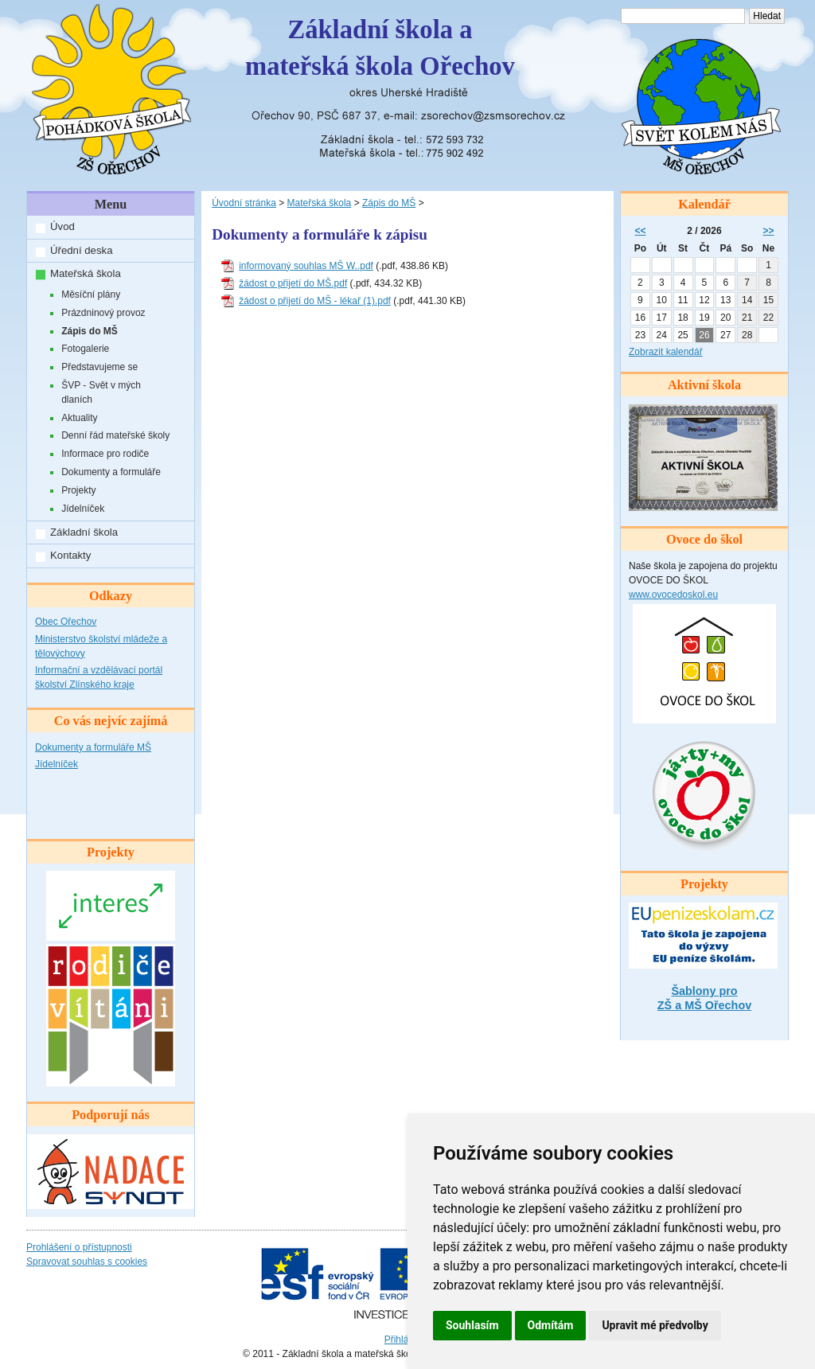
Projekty (78, 490)
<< (639, 230)
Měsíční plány (90, 294)
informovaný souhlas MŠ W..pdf (306, 265)
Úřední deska (81, 250)
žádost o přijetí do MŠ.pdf (293, 283)
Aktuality (79, 417)
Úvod (62, 226)
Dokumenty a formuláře (111, 472)
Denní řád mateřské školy (115, 435)
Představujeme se (99, 366)
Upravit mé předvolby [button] (655, 1325)
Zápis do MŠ (89, 331)
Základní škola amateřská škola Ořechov (380, 47)
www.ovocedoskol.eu (673, 594)
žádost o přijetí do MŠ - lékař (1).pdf (315, 300)
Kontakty (70, 555)
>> (768, 230)
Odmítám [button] (551, 1325)
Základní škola (84, 532)
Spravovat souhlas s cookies (86, 1261)
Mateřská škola (85, 273)
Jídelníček (82, 508)
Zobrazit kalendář (666, 351)
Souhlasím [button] (472, 1325)
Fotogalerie (85, 348)
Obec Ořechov (65, 621)
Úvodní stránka (244, 203)
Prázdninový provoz (103, 312)
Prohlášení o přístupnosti (79, 1247)
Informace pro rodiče (105, 453)
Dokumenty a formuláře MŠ (93, 747)
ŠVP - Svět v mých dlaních (101, 392)
